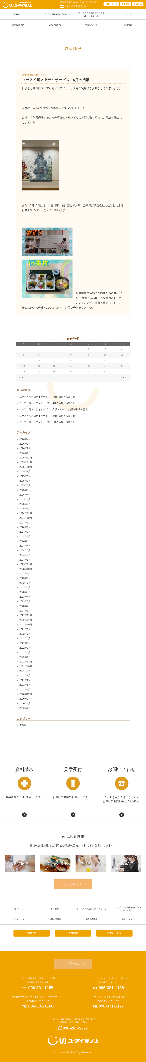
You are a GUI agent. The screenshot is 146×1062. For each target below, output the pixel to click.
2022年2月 (25, 652)
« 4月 (21, 378)
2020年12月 (25, 694)
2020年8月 (25, 703)
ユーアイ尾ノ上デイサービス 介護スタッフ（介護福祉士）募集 (53, 409)
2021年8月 (25, 675)
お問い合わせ (111, 4)
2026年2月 (25, 448)
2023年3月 (25, 601)
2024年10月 (25, 518)
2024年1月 (25, 559)
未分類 (22, 725)
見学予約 (138, 4)
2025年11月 (25, 462)
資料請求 (126, 4)
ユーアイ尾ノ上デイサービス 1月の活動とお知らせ (47, 422)
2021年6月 (25, 684)
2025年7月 (25, 480)
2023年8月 (25, 578)
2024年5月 (25, 541)
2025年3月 (25, 499)
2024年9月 (25, 522)
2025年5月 (25, 490)
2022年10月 (25, 624)
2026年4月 (25, 439)
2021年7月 (25, 680)
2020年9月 (25, 698)
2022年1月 (25, 657)
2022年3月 (25, 647)
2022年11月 (25, 620)
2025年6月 (25, 485)
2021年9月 (25, 671)
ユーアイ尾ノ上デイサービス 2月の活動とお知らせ (47, 415)
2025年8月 (25, 476)
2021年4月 (25, 689)
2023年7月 (25, 583)
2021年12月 (25, 661)
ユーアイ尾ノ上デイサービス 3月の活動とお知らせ (47, 403)
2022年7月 (25, 633)
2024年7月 (25, 531)
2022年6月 (25, 638)
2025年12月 (25, 457)
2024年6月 (25, 536)
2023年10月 (25, 569)
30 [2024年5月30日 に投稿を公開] (88, 371)
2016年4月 (25, 708)
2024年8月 (25, 527)
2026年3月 (25, 443)
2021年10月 (25, 666)
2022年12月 (25, 615)
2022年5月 (25, 643)
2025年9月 (25, 471)
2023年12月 (25, 564)
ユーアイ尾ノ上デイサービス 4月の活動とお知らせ (47, 396)
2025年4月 (25, 494)
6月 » (124, 378)
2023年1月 (25, 610)
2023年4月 (25, 596)
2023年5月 (25, 592)
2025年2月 (25, 504)
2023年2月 (25, 606)
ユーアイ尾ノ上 (73, 1040)
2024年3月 (25, 550)
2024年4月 (25, 545)
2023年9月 (25, 573)
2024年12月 (25, 513)
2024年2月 (25, 555)
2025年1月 (25, 508)
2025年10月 (25, 467)
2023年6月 (25, 587)
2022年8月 (25, 629)
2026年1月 (25, 453)
